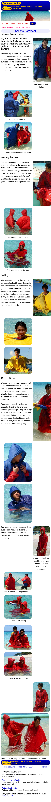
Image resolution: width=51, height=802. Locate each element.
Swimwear (38, 6)
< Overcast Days (8, 767)
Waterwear (7, 8)
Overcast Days (23, 23)
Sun (6, 23)
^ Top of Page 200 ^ (25, 767)
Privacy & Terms (8, 796)
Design (12, 23)
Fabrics (5, 6)
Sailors (33, 23)
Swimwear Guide (11, 3)
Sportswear (14, 6)
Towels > (45, 767)
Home (3, 27)
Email (15, 8)
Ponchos (17, 27)
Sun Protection (26, 6)
